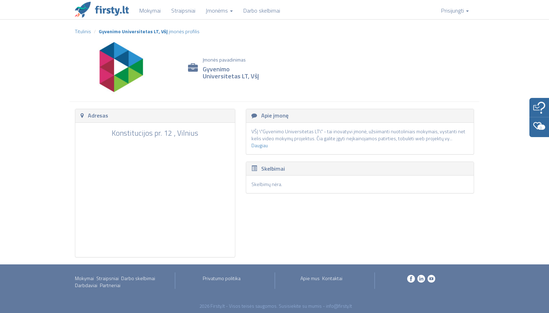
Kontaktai (332, 278)
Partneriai (110, 285)
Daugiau (259, 145)
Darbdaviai (86, 285)
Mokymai (84, 278)
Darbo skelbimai (138, 278)
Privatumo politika (222, 278)
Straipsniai (107, 278)
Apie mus (310, 278)
